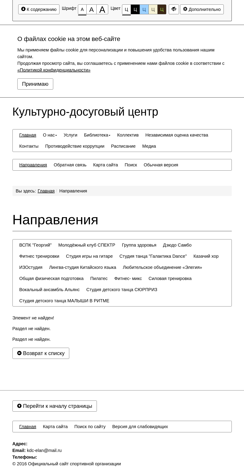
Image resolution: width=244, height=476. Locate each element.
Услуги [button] (70, 135)
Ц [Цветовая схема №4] (153, 9)
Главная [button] (27, 135)
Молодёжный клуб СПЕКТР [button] (86, 245)
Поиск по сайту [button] (90, 426)
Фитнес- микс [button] (128, 278)
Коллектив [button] (128, 135)
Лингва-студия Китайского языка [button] (82, 267)
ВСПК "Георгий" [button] (35, 245)
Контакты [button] (29, 146)
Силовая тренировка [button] (169, 278)
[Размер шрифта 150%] (91, 9)
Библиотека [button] (97, 135)
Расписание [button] (123, 146)
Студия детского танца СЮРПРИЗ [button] (121, 289)
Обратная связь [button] (70, 164)
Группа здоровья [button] (139, 245)
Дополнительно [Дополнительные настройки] (202, 9)
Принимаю (35, 84)
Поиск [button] (131, 164)
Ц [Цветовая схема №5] (162, 9)
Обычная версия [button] (161, 164)
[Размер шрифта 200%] (102, 9)
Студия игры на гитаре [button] (89, 256)
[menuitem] (28, 135)
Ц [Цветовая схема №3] (144, 9)
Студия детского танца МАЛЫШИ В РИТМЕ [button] (64, 300)
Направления (73, 190)
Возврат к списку (41, 353)
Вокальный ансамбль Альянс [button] (49, 289)
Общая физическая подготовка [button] (51, 278)
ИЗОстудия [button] (31, 267)
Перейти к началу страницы (54, 406)
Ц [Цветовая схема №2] (135, 9)
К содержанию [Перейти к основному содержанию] (39, 9)
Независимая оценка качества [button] (176, 135)
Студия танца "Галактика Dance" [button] (153, 256)
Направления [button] (33, 164)
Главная (46, 190)
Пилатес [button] (99, 278)
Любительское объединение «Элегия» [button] (162, 267)
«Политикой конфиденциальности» (53, 69)
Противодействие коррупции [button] (74, 146)
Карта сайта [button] (105, 164)
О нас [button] (50, 135)
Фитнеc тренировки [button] (39, 256)
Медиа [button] (149, 146)
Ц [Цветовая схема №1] (126, 10)
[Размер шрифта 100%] (82, 9)
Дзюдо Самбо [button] (177, 245)
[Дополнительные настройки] (174, 9)
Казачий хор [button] (206, 256)
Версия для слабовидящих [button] (140, 426)
